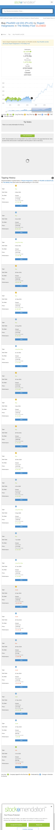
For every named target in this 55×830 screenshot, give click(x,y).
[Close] (51, 815)
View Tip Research (27, 135)
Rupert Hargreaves (27, 180)
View (21, 205)
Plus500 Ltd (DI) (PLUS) (19, 23)
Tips (9, 34)
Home (4, 34)
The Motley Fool (26, 25)
